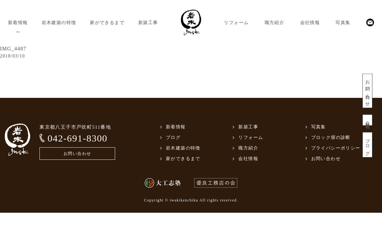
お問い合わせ (367, 91)
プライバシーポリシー (336, 148)
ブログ (367, 145)
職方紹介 (274, 22)
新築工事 (148, 22)
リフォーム (236, 22)
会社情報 (310, 22)
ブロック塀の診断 (331, 137)
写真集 (342, 22)
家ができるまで (107, 22)
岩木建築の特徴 (59, 22)
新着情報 (18, 22)
